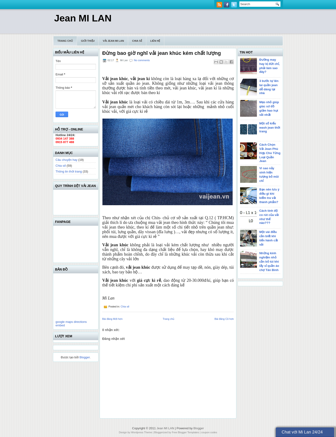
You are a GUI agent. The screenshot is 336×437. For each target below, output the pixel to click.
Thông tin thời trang (69, 171)
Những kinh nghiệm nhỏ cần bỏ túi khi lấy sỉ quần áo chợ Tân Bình (269, 261)
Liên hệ (155, 40)
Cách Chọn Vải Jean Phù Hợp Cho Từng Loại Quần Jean (269, 153)
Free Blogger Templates (185, 432)
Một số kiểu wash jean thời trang (269, 127)
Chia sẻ (137, 40)
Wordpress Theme (141, 432)
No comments (142, 60)
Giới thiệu (87, 40)
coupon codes (209, 432)
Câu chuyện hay (66, 160)
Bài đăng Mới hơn (112, 318)
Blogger (84, 357)
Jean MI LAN (83, 18)
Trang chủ (65, 40)
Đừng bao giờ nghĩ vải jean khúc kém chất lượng (161, 53)
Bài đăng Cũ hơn (224, 318)
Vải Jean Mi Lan (113, 40)
